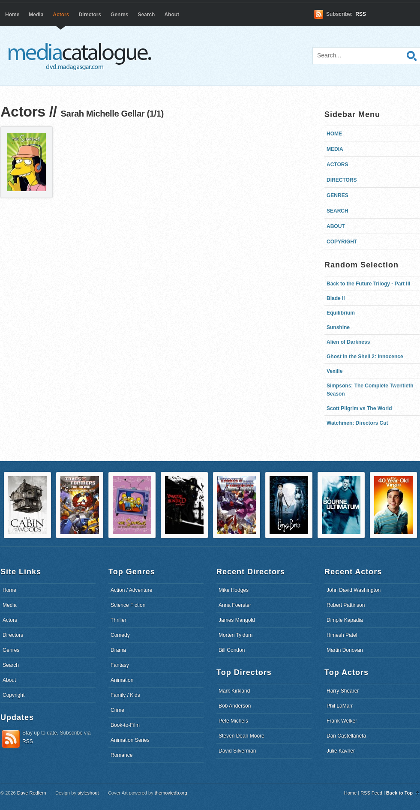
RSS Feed (371, 792)
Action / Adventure (131, 590)
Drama (118, 650)
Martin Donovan (345, 650)
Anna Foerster (235, 605)
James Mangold (237, 620)
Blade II (336, 298)
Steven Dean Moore (241, 736)
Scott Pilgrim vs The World (359, 408)
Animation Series (130, 740)
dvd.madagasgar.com (81, 55)
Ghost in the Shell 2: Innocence (365, 357)
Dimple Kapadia (345, 620)
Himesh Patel (342, 635)
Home (12, 15)
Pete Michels (233, 721)
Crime (117, 710)
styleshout (88, 792)
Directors (89, 15)
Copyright (342, 242)
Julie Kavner (341, 751)
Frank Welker (342, 721)
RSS (360, 14)
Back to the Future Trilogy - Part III (368, 284)
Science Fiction (128, 605)
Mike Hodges (234, 590)
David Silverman (237, 751)
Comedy (120, 635)
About (171, 15)
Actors (61, 15)
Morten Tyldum (235, 635)
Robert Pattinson (346, 605)
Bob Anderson (235, 706)
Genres (119, 15)
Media (36, 15)
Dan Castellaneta (346, 736)
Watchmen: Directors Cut (357, 423)
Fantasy (120, 665)
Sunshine (338, 327)
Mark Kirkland (234, 691)
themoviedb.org (171, 792)
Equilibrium (341, 313)
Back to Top (399, 792)
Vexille (334, 371)
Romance (121, 755)
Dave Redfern (31, 792)
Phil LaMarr (340, 706)
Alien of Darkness (348, 342)
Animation (122, 680)
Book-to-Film (125, 725)
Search (146, 15)
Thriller (118, 620)
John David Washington (354, 590)
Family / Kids (125, 695)
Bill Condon (232, 650)
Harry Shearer (343, 691)
